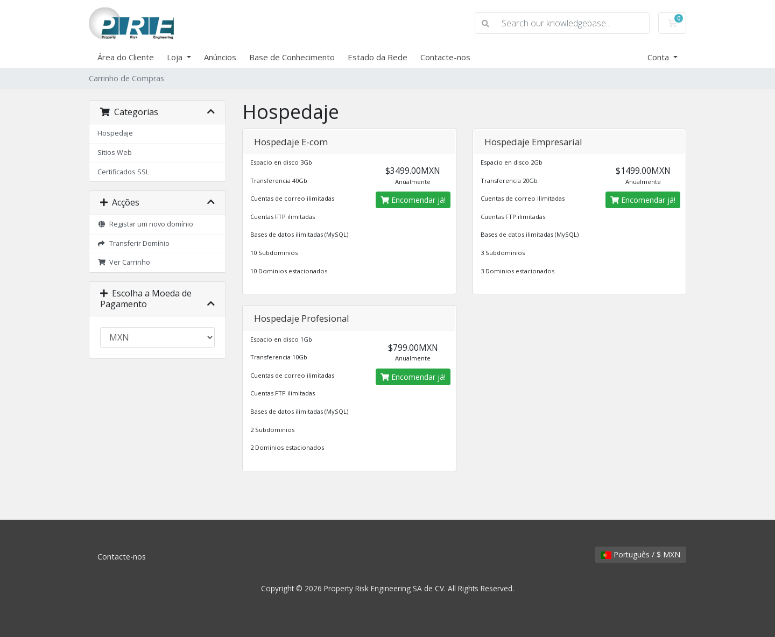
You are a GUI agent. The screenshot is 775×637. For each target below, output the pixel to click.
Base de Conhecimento (292, 57)
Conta (659, 57)
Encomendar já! (413, 200)
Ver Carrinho (123, 262)
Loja (176, 57)
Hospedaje (115, 133)
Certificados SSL (123, 171)
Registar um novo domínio (145, 224)
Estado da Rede (377, 57)
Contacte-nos (445, 57)
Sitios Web (114, 152)
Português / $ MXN (640, 554)
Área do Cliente (125, 57)
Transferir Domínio (133, 243)
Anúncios (220, 57)
